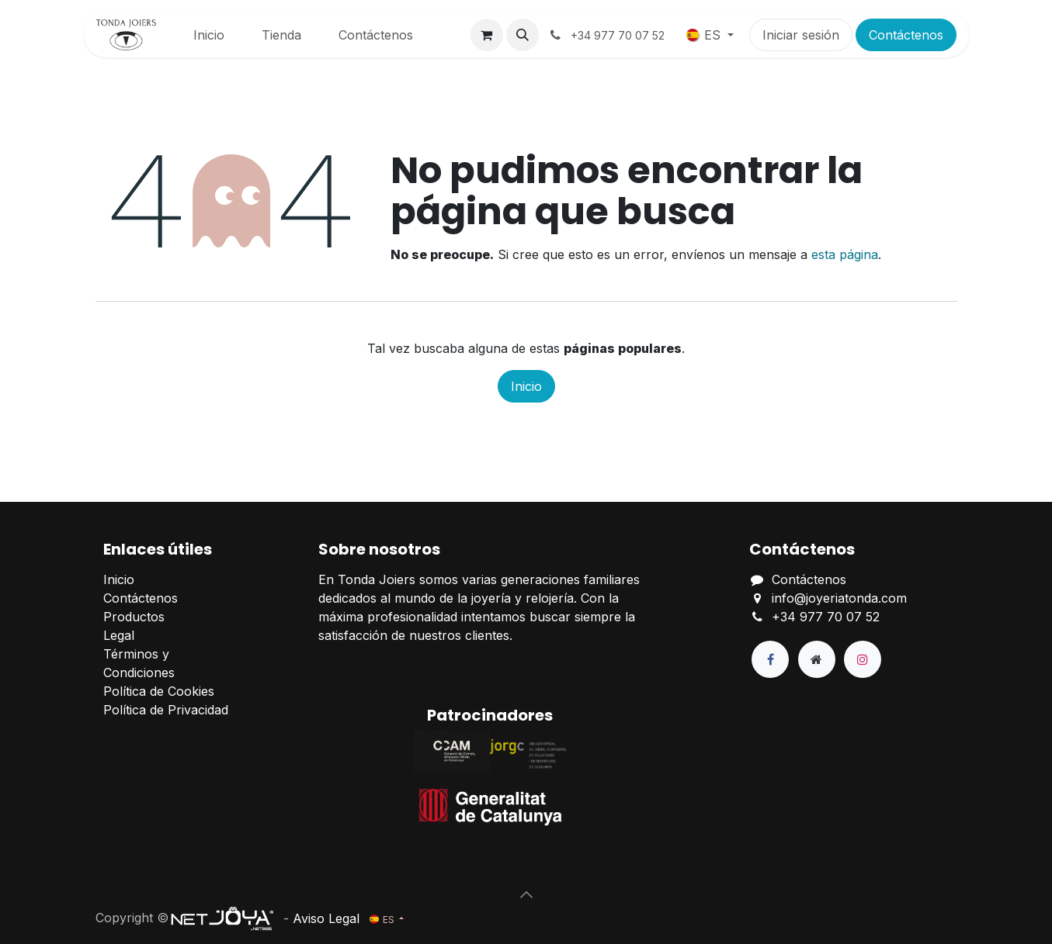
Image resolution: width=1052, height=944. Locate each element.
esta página (844, 254)
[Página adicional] (816, 659)
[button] (522, 35)
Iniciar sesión (800, 35)
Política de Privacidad (165, 710)
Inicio (526, 386)
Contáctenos (906, 35)
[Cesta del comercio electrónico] (486, 35)
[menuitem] (209, 34)
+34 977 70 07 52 (826, 616)
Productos (134, 616)
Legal (118, 635)
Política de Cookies (158, 691)
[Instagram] (862, 659)
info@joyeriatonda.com (839, 598)
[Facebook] (770, 659)
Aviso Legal (326, 917)
